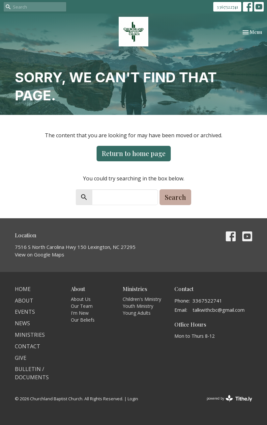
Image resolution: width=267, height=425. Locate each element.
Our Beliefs (83, 320)
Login (133, 399)
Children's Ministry (142, 299)
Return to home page (133, 153)
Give (20, 357)
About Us (81, 299)
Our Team (82, 306)
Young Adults (137, 313)
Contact (27, 346)
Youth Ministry (138, 306)
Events (25, 311)
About (24, 300)
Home (23, 289)
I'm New (80, 313)
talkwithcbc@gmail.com (219, 309)
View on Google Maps (39, 254)
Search (175, 197)
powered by (229, 398)
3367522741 (227, 7)
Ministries (30, 334)
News (22, 323)
